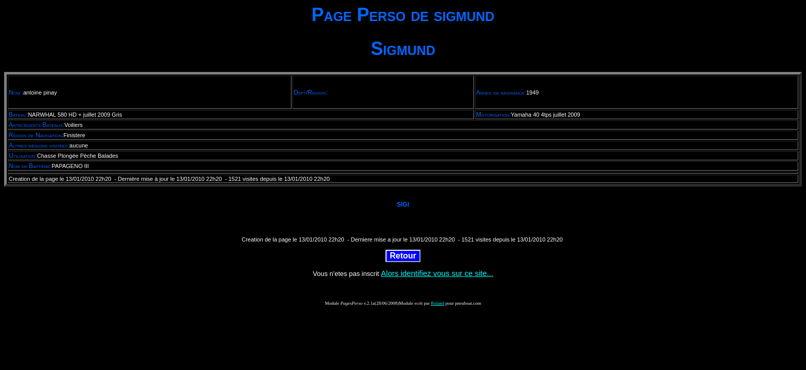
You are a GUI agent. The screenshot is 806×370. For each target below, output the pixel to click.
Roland (437, 303)
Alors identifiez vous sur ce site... (437, 273)
